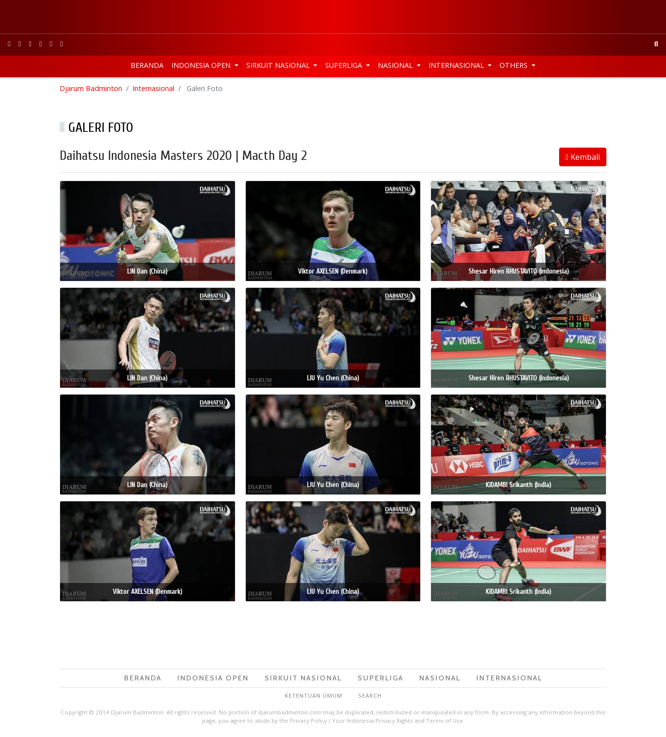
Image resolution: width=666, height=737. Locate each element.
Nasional (396, 65)
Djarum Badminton (91, 88)
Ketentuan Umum (313, 695)
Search (370, 695)
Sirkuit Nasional (279, 65)
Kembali (583, 157)
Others (515, 65)
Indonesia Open (202, 65)
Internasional (457, 65)
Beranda (147, 65)
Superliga (344, 65)
